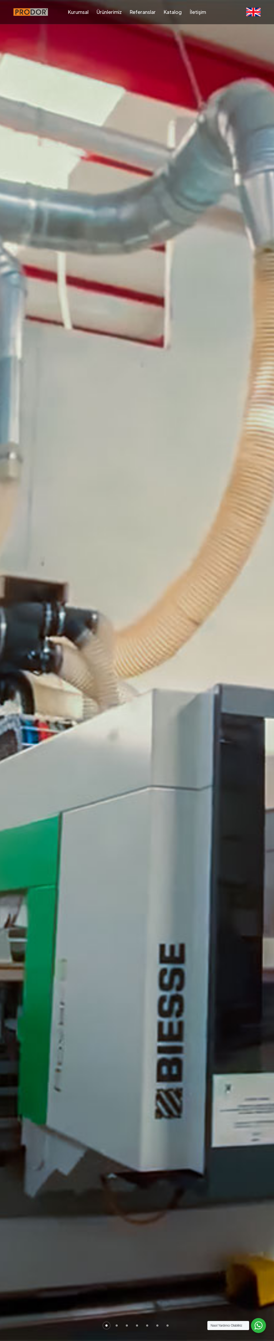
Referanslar (143, 12)
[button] (106, 1325)
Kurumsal (78, 12)
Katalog (173, 12)
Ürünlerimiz (109, 12)
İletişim (198, 12)
